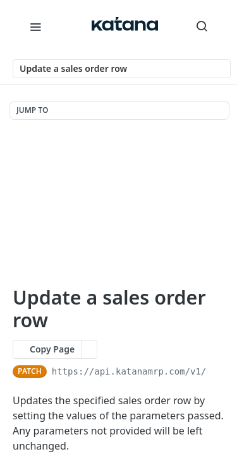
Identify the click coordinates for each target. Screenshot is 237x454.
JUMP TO (32, 110)
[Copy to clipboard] (218, 371)
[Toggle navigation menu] (35, 26)
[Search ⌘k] (201, 26)
